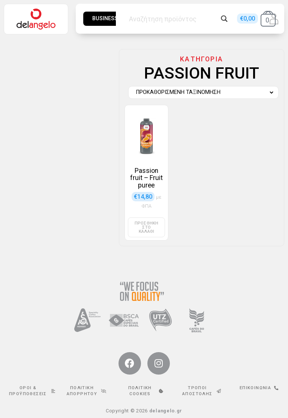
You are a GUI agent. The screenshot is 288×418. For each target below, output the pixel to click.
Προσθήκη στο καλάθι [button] (146, 227)
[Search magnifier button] (224, 18)
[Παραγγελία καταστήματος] (201, 92)
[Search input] (173, 18)
